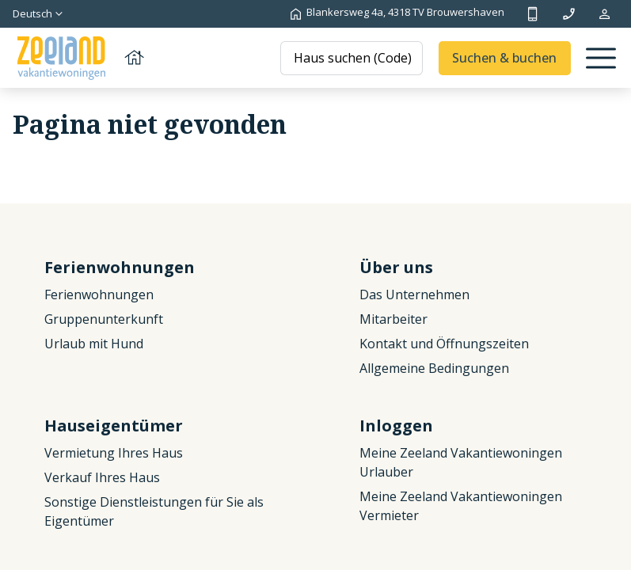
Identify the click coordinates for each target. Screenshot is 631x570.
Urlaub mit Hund (93, 343)
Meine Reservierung (604, 13)
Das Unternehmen (414, 294)
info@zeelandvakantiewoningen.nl (568, 13)
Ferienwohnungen (99, 294)
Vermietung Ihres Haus (113, 453)
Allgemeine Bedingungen (434, 368)
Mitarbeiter (393, 319)
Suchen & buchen (504, 57)
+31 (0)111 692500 (532, 13)
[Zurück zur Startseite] (79, 58)
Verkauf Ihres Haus (102, 477)
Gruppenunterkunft (103, 319)
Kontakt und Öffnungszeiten (444, 343)
